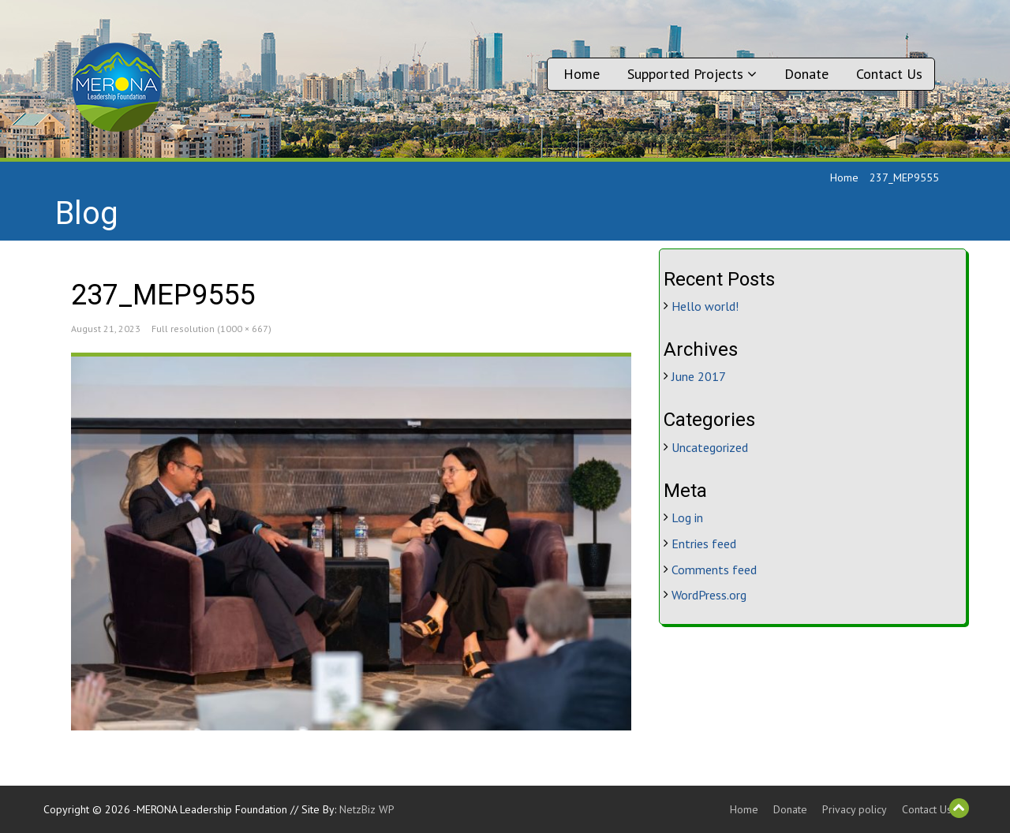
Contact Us (889, 74)
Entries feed (703, 543)
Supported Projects (692, 74)
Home (581, 74)
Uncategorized (709, 447)
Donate (806, 74)
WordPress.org (708, 595)
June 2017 (698, 376)
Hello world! (705, 306)
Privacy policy (854, 809)
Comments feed (714, 569)
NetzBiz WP (367, 809)
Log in (687, 517)
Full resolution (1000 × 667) (211, 328)
